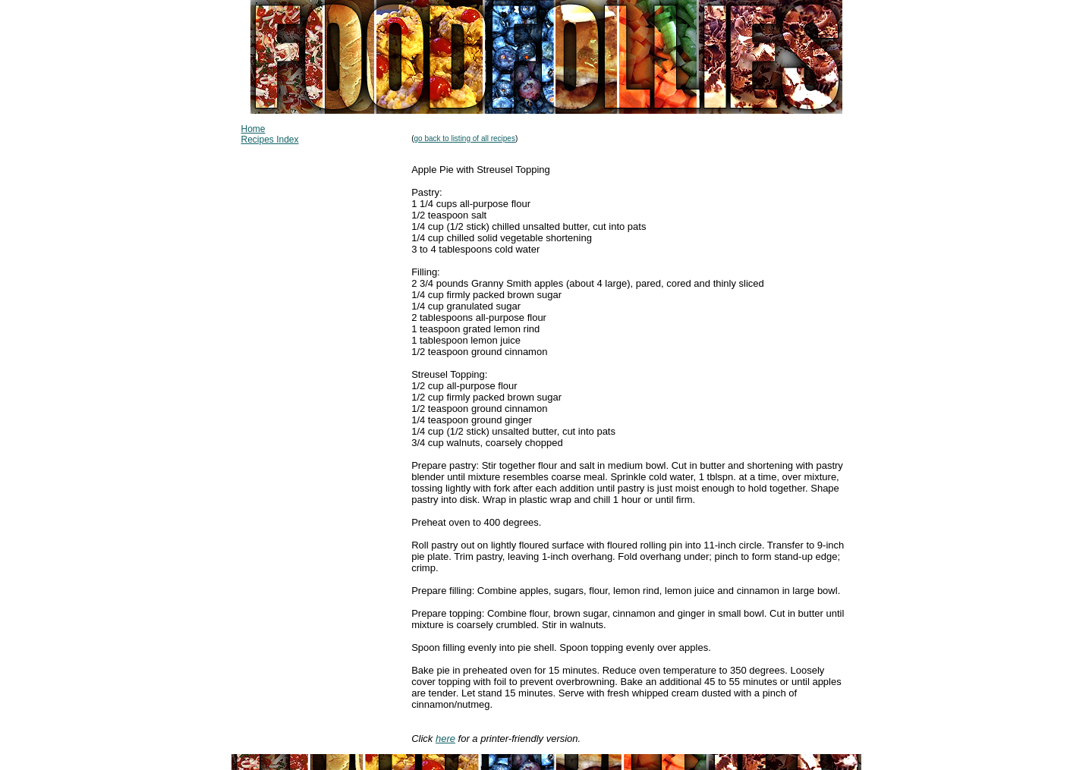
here (445, 738)
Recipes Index (270, 139)
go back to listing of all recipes (464, 138)
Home (253, 129)
